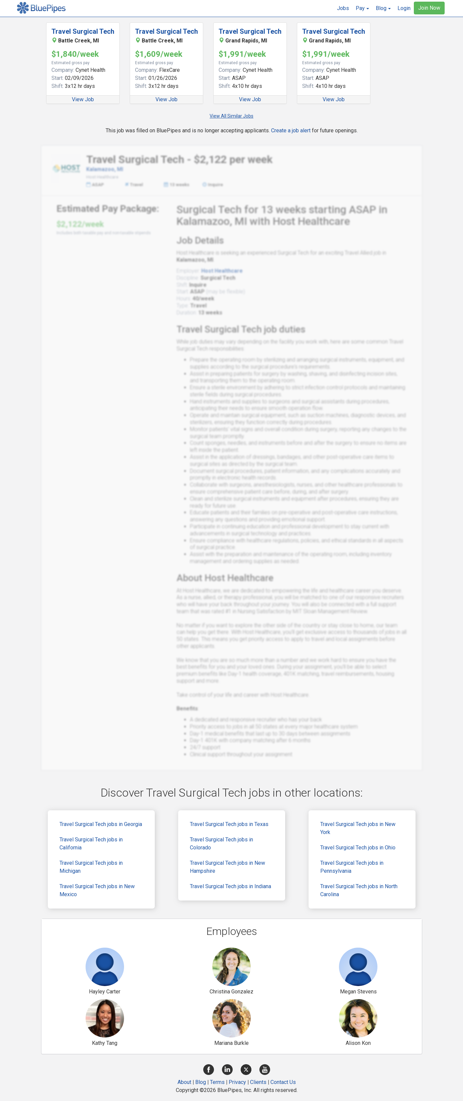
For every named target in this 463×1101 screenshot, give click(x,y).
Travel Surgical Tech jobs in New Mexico (97, 890)
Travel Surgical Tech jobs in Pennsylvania (351, 867)
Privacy (237, 1082)
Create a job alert (291, 130)
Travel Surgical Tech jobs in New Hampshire (227, 867)
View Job (83, 99)
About (184, 1082)
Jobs (343, 8)
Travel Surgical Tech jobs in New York (357, 828)
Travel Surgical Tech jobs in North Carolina (358, 890)
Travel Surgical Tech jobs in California (91, 843)
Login (404, 8)
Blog (200, 1082)
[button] (362, 8)
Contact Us (283, 1082)
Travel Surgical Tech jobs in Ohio (357, 847)
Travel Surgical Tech (82, 31)
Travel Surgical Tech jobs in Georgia (101, 824)
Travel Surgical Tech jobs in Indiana (230, 886)
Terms (217, 1082)
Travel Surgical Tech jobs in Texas (229, 824)
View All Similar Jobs (231, 116)
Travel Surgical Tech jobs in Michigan (91, 867)
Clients (258, 1082)
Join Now (429, 8)
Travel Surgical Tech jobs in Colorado (221, 843)
